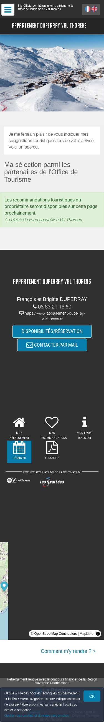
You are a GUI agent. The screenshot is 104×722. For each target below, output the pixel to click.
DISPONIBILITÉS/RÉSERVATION (52, 331)
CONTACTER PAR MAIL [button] (52, 345)
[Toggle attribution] (98, 633)
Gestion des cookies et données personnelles (36, 715)
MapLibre (86, 634)
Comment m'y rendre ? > (68, 651)
